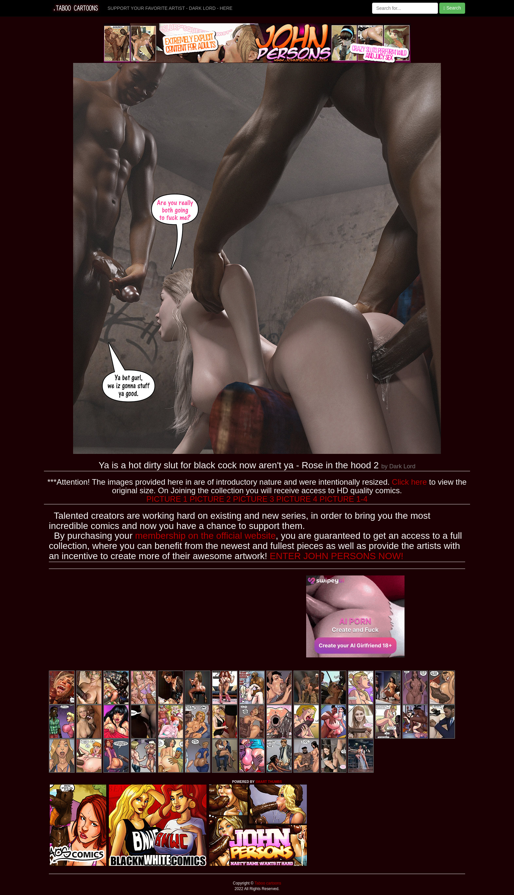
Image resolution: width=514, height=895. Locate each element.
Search (452, 8)
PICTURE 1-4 (344, 499)
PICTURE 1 (167, 499)
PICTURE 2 (210, 499)
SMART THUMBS (268, 782)
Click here (409, 481)
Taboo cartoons (267, 883)
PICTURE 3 (253, 499)
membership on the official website (205, 536)
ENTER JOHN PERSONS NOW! (337, 556)
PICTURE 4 (296, 499)
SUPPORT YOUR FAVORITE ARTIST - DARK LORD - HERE (170, 8)
